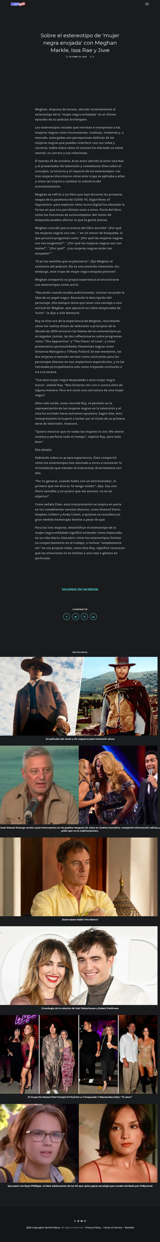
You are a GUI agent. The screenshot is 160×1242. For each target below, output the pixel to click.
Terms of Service (112, 1227)
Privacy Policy (93, 1227)
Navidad (129, 1227)
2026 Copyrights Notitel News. (43, 1227)
